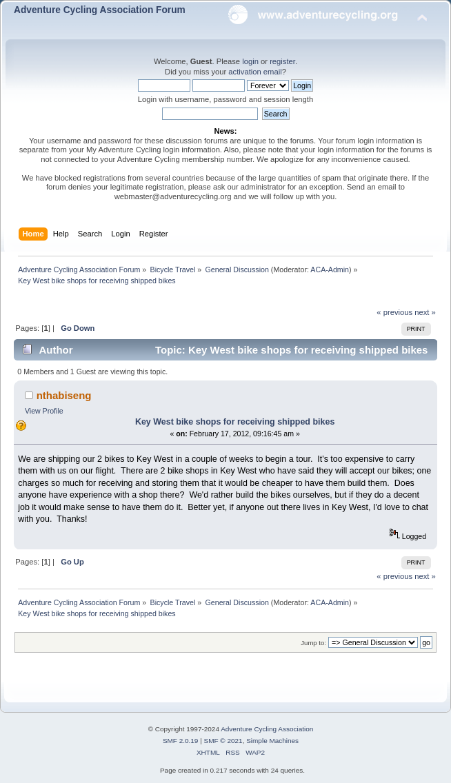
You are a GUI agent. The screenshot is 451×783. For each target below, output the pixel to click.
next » (425, 312)
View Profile (44, 411)
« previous (394, 312)
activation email (254, 72)
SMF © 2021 (223, 740)
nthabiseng (64, 395)
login (250, 61)
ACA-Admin (329, 269)
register (282, 61)
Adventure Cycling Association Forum (100, 10)
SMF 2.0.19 (181, 740)
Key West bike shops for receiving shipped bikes (234, 422)
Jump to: (313, 643)
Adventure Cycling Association (267, 729)
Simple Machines (272, 740)
